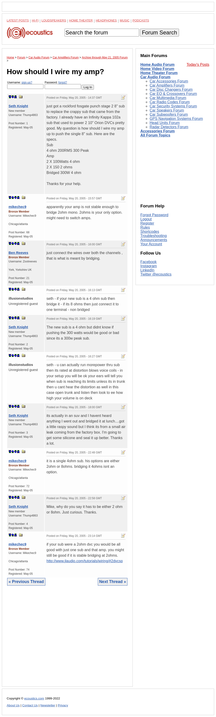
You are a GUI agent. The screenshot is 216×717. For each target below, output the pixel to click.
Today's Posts (198, 65)
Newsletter (47, 705)
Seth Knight (18, 106)
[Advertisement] (67, 639)
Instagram (148, 266)
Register (147, 223)
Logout (146, 219)
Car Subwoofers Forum (169, 114)
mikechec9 (17, 207)
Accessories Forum (157, 131)
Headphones (106, 20)
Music (125, 20)
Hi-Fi (35, 20)
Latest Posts (18, 20)
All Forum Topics (155, 135)
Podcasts (141, 20)
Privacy (63, 705)
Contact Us (30, 705)
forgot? (62, 82)
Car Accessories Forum (169, 81)
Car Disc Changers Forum (171, 89)
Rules (145, 227)
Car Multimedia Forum (168, 98)
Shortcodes (149, 232)
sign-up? (27, 82)
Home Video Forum (157, 69)
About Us (13, 705)
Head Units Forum (165, 123)
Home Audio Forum (157, 65)
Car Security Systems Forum (173, 106)
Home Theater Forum (159, 73)
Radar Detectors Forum (169, 127)
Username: (25, 85)
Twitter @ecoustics (156, 274)
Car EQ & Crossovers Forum (173, 94)
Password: (63, 85)
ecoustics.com (34, 698)
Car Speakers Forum (167, 110)
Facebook (148, 262)
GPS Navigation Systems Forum (176, 119)
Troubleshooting (153, 236)
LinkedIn (147, 270)
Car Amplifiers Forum (167, 85)
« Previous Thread (26, 581)
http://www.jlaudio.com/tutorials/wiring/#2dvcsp (84, 561)
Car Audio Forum (155, 77)
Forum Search (159, 32)
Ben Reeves (18, 253)
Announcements (153, 240)
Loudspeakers (54, 20)
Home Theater (81, 20)
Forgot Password (154, 215)
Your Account (151, 244)
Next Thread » (112, 581)
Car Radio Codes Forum (170, 102)
